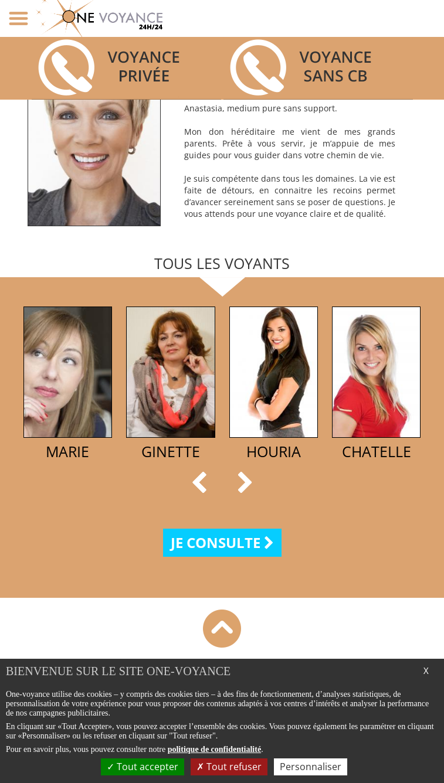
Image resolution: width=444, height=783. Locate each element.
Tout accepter (142, 766)
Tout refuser (229, 766)
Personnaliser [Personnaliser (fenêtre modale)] (310, 766)
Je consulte (222, 542)
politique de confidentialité (214, 749)
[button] (202, 483)
